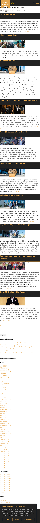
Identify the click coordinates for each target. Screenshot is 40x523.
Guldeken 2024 (5, 487)
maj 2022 (3, 402)
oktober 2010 (4, 465)
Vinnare (2, 493)
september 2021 (5, 410)
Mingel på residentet (9, 35)
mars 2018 (3, 449)
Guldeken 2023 (5, 485)
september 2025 (5, 372)
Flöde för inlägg (5, 502)
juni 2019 (3, 435)
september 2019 (5, 433)
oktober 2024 (4, 380)
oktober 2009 (4, 467)
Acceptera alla (28, 519)
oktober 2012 (4, 461)
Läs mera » (26, 31)
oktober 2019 (4, 431)
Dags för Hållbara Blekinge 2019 (14, 292)
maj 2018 (3, 447)
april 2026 (3, 366)
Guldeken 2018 (5, 475)
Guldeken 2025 (5, 489)
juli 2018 (3, 445)
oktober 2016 (4, 453)
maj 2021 (3, 416)
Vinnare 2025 (4, 351)
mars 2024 (3, 390)
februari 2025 (4, 378)
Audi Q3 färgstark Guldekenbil (13, 132)
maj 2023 (3, 396)
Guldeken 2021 (5, 481)
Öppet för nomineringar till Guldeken (13, 345)
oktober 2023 (4, 392)
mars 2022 (3, 406)
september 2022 (5, 400)
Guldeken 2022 (5, 483)
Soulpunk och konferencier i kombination (18, 100)
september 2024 (5, 382)
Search (3, 335)
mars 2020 (3, 429)
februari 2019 (4, 439)
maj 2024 (3, 386)
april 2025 (3, 376)
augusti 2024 (4, 384)
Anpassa (7, 519)
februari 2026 (4, 368)
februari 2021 (4, 419)
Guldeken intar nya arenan (11, 195)
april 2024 (3, 388)
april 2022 (3, 404)
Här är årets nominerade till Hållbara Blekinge (15, 343)
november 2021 (5, 408)
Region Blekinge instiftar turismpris (16, 225)
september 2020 (5, 425)
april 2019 (3, 437)
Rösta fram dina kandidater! (12, 164)
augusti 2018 (4, 443)
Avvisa (17, 519)
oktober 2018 (4, 441)
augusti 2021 (4, 412)
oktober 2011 (4, 463)
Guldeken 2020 (5, 479)
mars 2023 (3, 398)
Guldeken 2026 (5, 491)
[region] (18, 513)
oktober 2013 (4, 459)
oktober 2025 (4, 370)
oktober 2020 (4, 423)
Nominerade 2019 (8, 61)
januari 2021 (4, 421)
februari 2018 (4, 451)
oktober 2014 (4, 457)
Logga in (3, 500)
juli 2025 (3, 374)
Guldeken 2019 (5, 477)
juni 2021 (3, 414)
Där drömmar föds (8, 14)
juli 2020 (3, 427)
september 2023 (5, 394)
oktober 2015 (4, 455)
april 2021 (3, 417)
